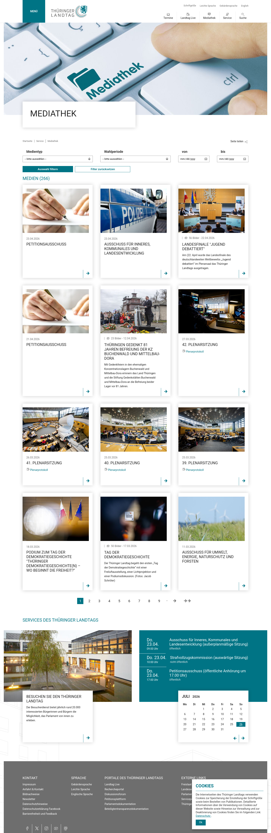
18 (231, 719)
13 (184, 719)
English (244, 6)
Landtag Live (188, 17)
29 (203, 729)
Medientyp (59, 156)
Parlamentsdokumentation (120, 803)
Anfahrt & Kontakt (33, 789)
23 (213, 724)
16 (213, 719)
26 (240, 724)
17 (222, 719)
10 (222, 714)
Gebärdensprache (228, 6)
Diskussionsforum (115, 794)
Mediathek (209, 17)
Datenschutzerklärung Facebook (41, 808)
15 (203, 719)
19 (240, 719)
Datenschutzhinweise (35, 803)
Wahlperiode (137, 156)
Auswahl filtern (48, 169)
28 (194, 729)
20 (184, 724)
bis (234, 158)
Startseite (27, 141)
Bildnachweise (31, 794)
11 (231, 714)
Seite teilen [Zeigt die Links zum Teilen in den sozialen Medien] (236, 141)
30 (213, 729)
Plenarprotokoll (195, 351)
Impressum (29, 784)
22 (203, 724)
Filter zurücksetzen (102, 169)
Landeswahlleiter (191, 789)
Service (227, 17)
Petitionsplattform (115, 799)
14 (194, 719)
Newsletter (29, 799)
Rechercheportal (114, 789)
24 (222, 724)
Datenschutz (203, 815)
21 (194, 724)
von (196, 158)
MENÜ (33, 11)
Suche (243, 17)
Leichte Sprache (208, 6)
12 (240, 714)
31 (222, 729)
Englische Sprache (82, 794)
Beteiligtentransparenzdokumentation (127, 808)
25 (231, 724)
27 (184, 729)
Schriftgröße (190, 5)
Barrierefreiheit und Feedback (40, 813)
